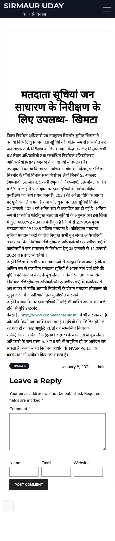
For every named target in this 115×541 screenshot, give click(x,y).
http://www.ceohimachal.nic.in (48, 314)
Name (14, 468)
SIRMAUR (19, 366)
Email (46, 468)
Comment (19, 408)
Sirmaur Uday (34, 5)
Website (81, 468)
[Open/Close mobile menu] (107, 9)
